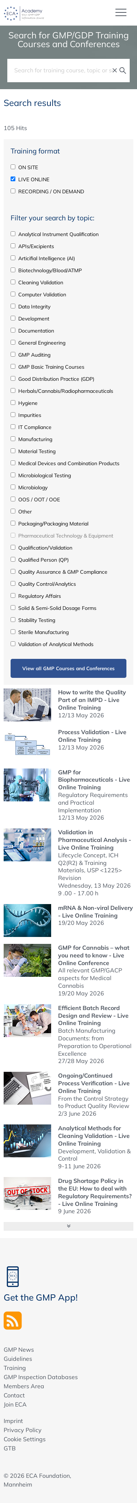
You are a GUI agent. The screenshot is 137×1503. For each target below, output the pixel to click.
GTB (10, 1448)
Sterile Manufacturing (40, 632)
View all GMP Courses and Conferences (68, 668)
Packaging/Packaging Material (49, 523)
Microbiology (29, 487)
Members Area (24, 1386)
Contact (14, 1395)
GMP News (19, 1349)
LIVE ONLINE (30, 179)
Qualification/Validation (41, 547)
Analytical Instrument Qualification (55, 234)
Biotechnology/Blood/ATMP (46, 270)
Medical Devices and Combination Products (65, 463)
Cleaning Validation (37, 282)
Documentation (32, 330)
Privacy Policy (23, 1430)
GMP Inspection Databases (41, 1377)
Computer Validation (38, 294)
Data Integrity (30, 306)
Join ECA (15, 1404)
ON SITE (24, 167)
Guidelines (18, 1358)
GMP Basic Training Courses (47, 367)
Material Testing (33, 451)
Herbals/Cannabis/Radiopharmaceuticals (62, 391)
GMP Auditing (30, 355)
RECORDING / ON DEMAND (47, 191)
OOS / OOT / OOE (35, 499)
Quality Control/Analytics (43, 584)
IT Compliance (31, 427)
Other (21, 511)
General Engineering (38, 342)
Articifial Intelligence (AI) (43, 258)
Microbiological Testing (41, 475)
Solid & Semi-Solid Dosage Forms (53, 608)
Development (30, 318)
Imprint (13, 1420)
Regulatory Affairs (36, 596)
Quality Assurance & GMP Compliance (59, 572)
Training (15, 1367)
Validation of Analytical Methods (52, 644)
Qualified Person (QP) (40, 560)
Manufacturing (31, 439)
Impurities (26, 415)
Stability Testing (33, 620)
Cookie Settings (25, 1439)
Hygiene (24, 403)
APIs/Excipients (32, 246)
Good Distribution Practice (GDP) (52, 379)
